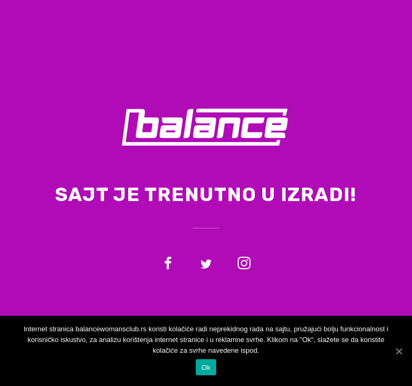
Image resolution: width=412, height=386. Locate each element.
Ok (205, 367)
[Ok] (398, 351)
